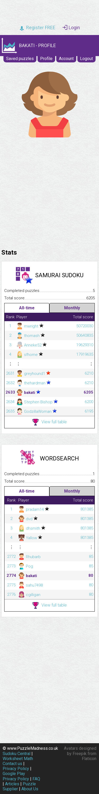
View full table (49, 422)
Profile (46, 58)
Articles (12, 783)
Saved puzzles (20, 58)
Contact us (12, 763)
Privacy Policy (16, 768)
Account (66, 58)
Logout (86, 58)
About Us (29, 788)
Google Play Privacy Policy (16, 776)
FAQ (36, 778)
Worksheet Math (18, 758)
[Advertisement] (49, 191)
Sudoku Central (16, 753)
